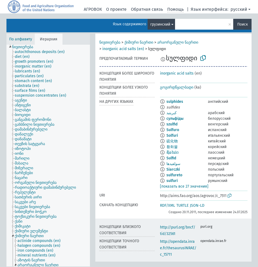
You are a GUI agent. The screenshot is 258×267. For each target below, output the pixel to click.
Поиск (242, 24)
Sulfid (171, 158)
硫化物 (172, 141)
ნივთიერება (109, 42)
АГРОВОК (93, 9)
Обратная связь (147, 9)
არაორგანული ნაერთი (177, 42)
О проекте (116, 9)
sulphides (174, 101)
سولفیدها (173, 163)
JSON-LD (197, 205)
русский (239, 9)
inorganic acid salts (177, 73)
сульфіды (174, 118)
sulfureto (174, 175)
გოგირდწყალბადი (176, 87)
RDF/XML (167, 205)
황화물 (172, 147)
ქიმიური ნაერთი (138, 42)
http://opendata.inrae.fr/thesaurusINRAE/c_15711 (178, 248)
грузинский (160, 24)
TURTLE (182, 205)
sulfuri (172, 180)
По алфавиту (20, 39)
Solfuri (172, 135)
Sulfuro (172, 130)
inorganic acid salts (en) (123, 49)
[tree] (48, 155)
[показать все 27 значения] (184, 186)
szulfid (171, 124)
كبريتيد (171, 113)
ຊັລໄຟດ (172, 152)
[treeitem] (25, 47)
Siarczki (173, 169)
